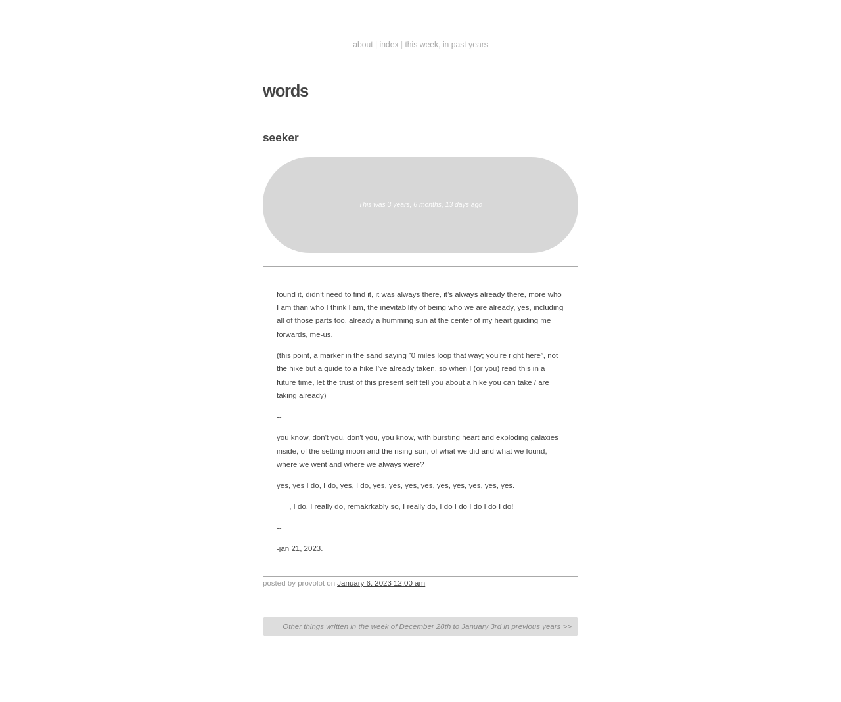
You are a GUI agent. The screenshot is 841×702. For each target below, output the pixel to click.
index (389, 44)
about (363, 44)
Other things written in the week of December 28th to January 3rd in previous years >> (427, 626)
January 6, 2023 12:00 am (381, 583)
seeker (281, 137)
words (285, 90)
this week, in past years (446, 44)
